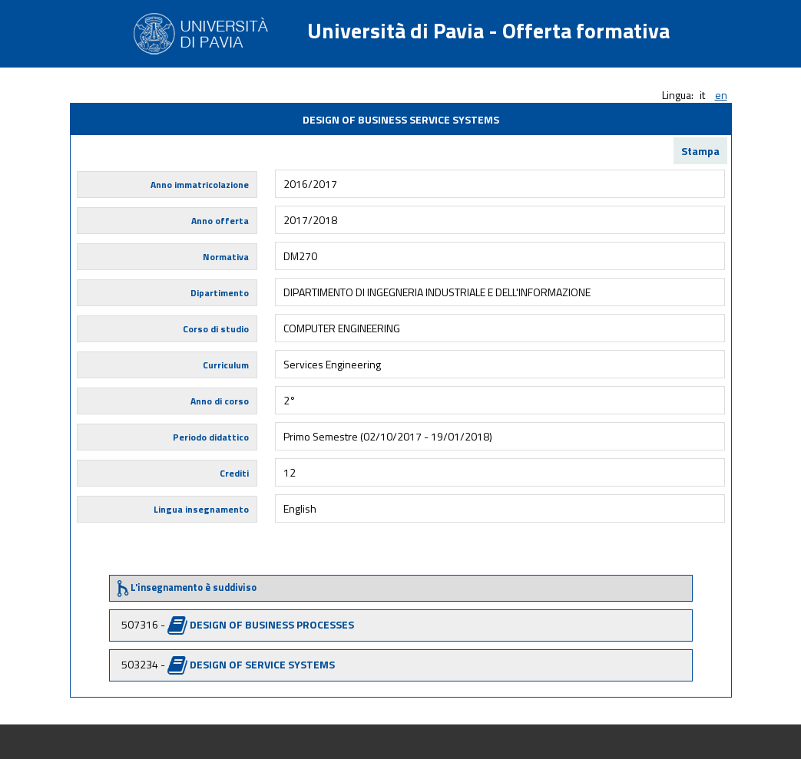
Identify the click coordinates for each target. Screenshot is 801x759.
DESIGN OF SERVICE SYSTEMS (262, 664)
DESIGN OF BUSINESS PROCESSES (272, 624)
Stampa (700, 151)
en (721, 95)
